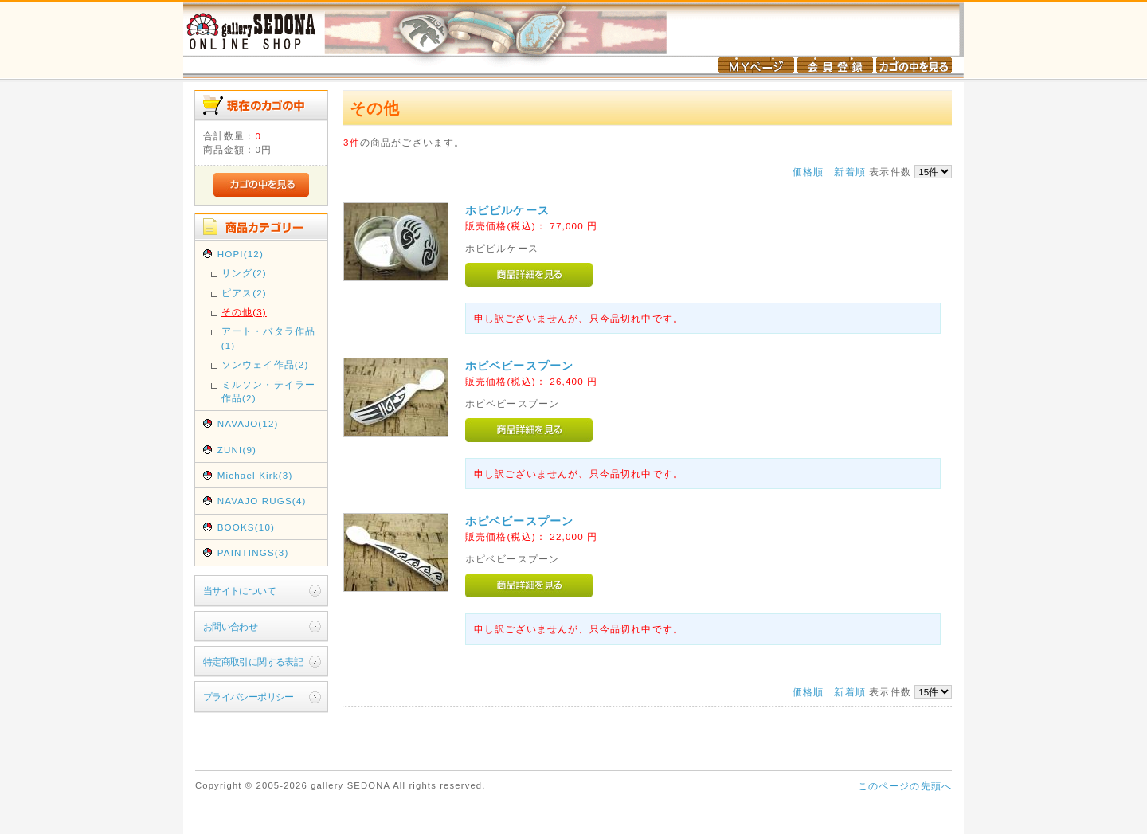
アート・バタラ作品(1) (268, 338)
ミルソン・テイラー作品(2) (268, 391)
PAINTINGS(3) (253, 552)
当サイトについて (239, 590)
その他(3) (244, 312)
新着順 (849, 171)
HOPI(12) (240, 254)
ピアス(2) (244, 293)
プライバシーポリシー (248, 696)
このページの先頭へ (905, 786)
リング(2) (244, 273)
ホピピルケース (507, 210)
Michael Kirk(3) (255, 475)
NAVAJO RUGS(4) (262, 500)
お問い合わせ (230, 626)
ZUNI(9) (236, 449)
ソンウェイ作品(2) (265, 364)
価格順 (808, 171)
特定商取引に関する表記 (253, 661)
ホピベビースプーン (519, 365)
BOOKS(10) (246, 527)
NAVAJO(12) (248, 423)
